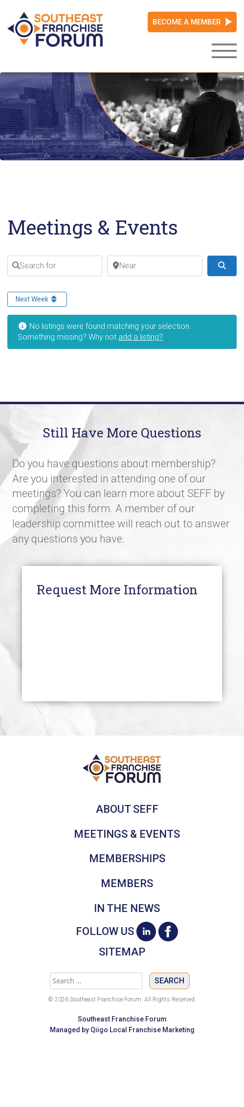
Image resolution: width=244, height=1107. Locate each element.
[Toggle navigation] (224, 50)
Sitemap (122, 952)
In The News (127, 908)
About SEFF (127, 809)
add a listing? (140, 337)
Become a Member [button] (187, 22)
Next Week (37, 299)
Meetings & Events (127, 834)
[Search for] (54, 266)
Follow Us (105, 931)
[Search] (222, 266)
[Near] (154, 266)
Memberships (127, 858)
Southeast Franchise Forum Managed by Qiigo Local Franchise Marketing (122, 1024)
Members (127, 883)
